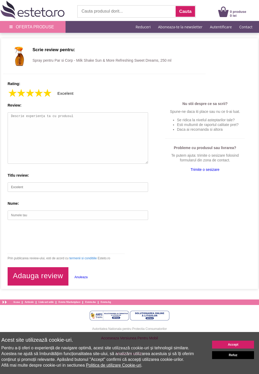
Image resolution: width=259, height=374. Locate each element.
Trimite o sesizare (205, 169)
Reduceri (143, 26)
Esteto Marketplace (69, 302)
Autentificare (221, 26)
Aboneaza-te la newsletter (180, 26)
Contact (245, 26)
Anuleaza (81, 277)
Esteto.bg (106, 302)
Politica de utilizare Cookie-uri (113, 365)
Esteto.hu (90, 302)
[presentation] (47, 236)
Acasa (16, 302)
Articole (29, 302)
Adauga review (38, 276)
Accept (233, 344)
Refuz (233, 355)
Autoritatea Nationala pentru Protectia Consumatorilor (129, 329)
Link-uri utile (46, 302)
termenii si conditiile (83, 258)
